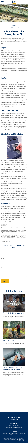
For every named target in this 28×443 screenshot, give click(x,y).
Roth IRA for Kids (9, 340)
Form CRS (15, 431)
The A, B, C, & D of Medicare (13, 313)
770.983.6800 (16, 425)
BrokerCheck (15, 434)
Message (3, 267)
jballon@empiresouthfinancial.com (14, 427)
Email (2, 258)
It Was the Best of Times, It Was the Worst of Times (12, 368)
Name (2, 250)
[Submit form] (5, 281)
